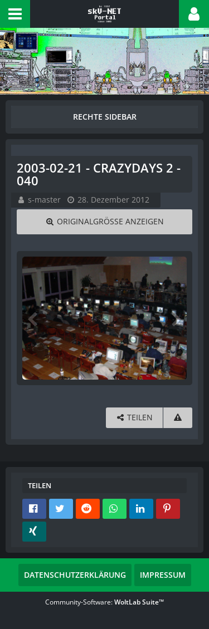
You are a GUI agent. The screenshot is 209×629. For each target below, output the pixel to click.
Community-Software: (104, 602)
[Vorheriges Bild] (33, 318)
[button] (15, 14)
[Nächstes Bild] (175, 318)
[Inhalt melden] (177, 417)
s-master (44, 199)
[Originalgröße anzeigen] (104, 221)
